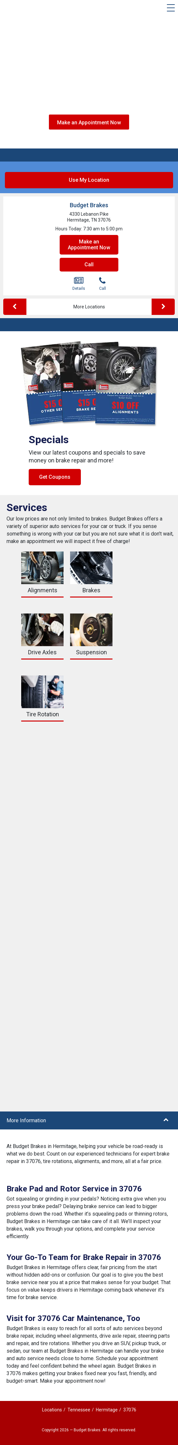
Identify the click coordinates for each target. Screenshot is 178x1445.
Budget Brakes (89, 205)
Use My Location (89, 180)
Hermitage (107, 1409)
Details (78, 283)
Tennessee (78, 1409)
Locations (52, 1409)
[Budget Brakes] (18, 10)
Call (89, 264)
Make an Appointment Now (89, 122)
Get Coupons (54, 477)
